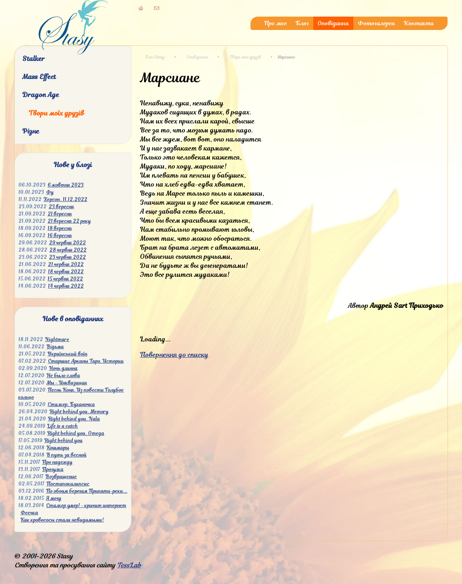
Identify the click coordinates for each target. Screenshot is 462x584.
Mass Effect (39, 76)
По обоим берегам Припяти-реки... (86, 491)
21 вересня (60, 213)
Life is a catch (62, 426)
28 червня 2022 (68, 250)
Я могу (53, 498)
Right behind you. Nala (74, 418)
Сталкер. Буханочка (71, 404)
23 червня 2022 (67, 257)
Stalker (33, 58)
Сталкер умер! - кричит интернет (86, 505)
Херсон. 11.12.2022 (65, 199)
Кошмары (58, 447)
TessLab (129, 565)
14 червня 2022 (66, 286)
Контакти (419, 23)
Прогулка (53, 469)
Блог (302, 23)
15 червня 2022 (65, 278)
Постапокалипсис (68, 483)
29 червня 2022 (67, 242)
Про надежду (57, 462)
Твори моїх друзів (56, 113)
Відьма (55, 346)
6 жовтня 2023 (66, 185)
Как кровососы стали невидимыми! (62, 520)
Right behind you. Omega (75, 433)
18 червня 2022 (66, 271)
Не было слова (63, 375)
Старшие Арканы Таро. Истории (86, 361)
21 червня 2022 (66, 264)
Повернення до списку (174, 354)
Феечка (29, 512)
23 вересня (61, 206)
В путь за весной (67, 455)
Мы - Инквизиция (67, 382)
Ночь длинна (63, 368)
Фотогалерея (376, 23)
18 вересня (60, 228)
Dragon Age (40, 94)
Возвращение (61, 476)
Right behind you (63, 440)
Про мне (275, 23)
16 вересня (60, 235)
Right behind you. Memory (79, 411)
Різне (30, 131)
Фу (50, 192)
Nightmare (57, 339)
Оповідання (333, 23)
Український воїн (67, 353)
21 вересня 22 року (69, 221)
